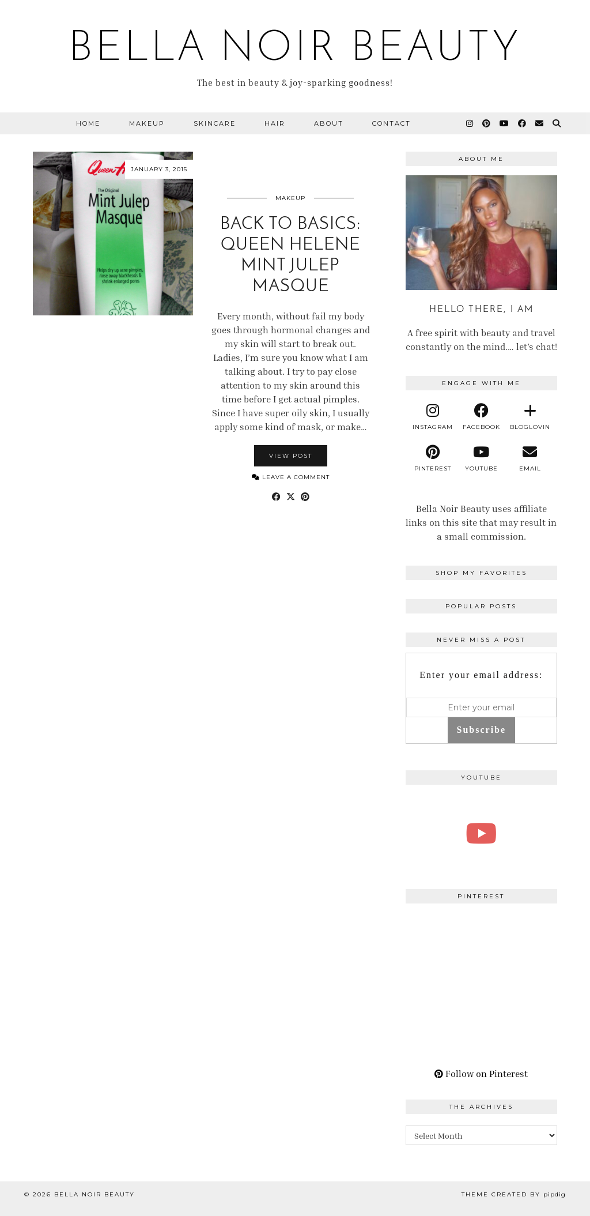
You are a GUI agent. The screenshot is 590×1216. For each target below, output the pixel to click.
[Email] (539, 123)
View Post (290, 456)
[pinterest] (433, 458)
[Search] (557, 123)
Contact (391, 123)
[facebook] (481, 417)
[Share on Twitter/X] (290, 496)
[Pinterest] (486, 123)
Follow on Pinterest (481, 1073)
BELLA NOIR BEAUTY (295, 49)
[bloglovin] (529, 417)
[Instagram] (470, 123)
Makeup (147, 123)
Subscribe (481, 730)
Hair (274, 123)
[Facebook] (522, 123)
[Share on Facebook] (276, 496)
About (328, 123)
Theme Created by (514, 1194)
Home (88, 123)
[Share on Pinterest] (305, 496)
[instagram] (433, 417)
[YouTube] (505, 123)
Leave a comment (291, 477)
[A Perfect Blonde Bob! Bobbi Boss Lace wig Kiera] (481, 833)
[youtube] (481, 458)
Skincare (215, 123)
